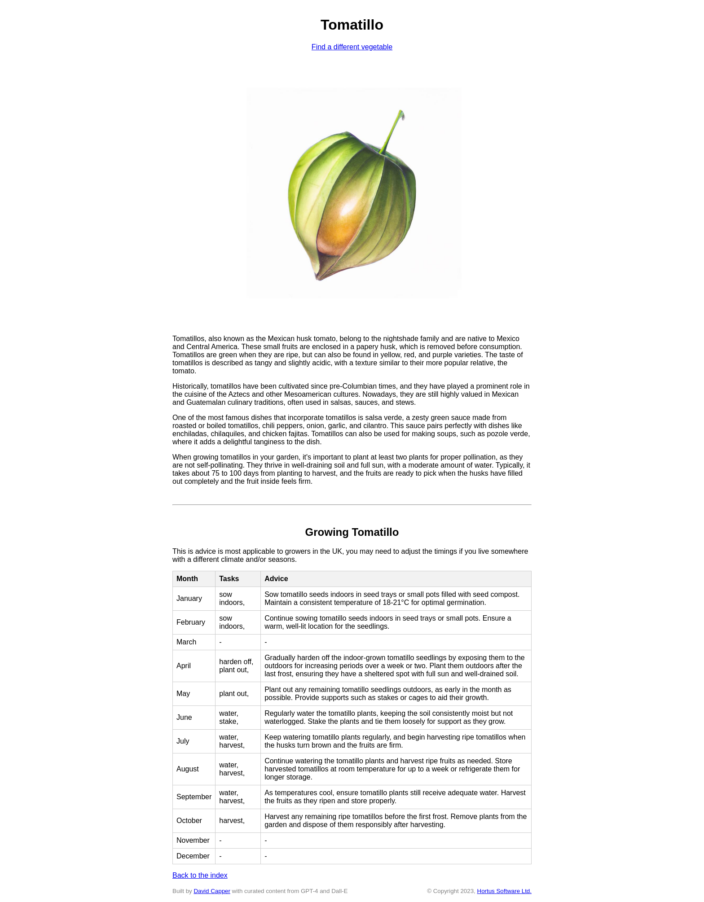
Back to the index (200, 875)
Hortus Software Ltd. (504, 891)
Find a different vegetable (352, 47)
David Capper (212, 891)
